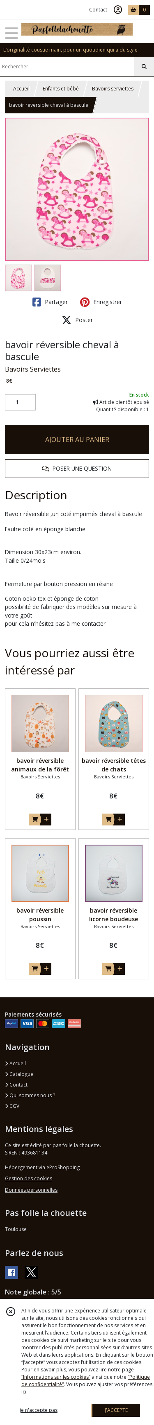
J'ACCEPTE (116, 1410)
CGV (12, 1106)
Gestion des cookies (28, 1178)
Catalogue (19, 1074)
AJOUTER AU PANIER (77, 439)
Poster (77, 320)
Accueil (21, 88)
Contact (98, 9)
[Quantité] (20, 402)
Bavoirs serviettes (112, 88)
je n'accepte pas (38, 1410)
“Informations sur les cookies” (55, 1376)
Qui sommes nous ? (30, 1095)
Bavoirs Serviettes (33, 369)
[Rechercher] (144, 66)
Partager (50, 302)
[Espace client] (118, 10)
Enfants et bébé (61, 88)
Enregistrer (101, 302)
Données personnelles (31, 1189)
